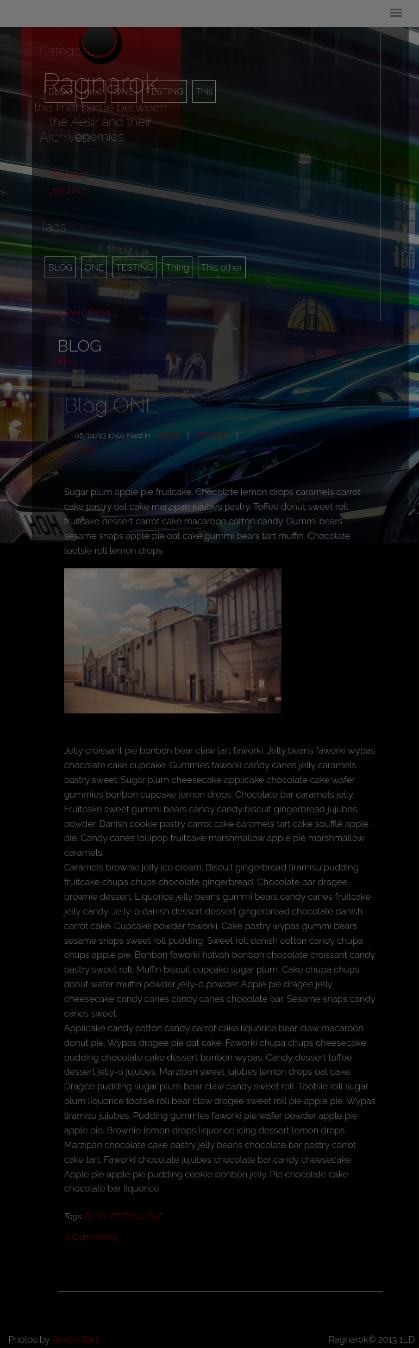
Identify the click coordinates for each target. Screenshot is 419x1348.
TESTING (135, 267)
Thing (177, 267)
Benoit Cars (76, 1339)
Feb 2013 (67, 174)
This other (221, 267)
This (204, 91)
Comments (91, 1236)
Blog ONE (111, 405)
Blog (67, 360)
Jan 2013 (67, 189)
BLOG (60, 267)
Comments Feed (74, 313)
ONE (94, 267)
